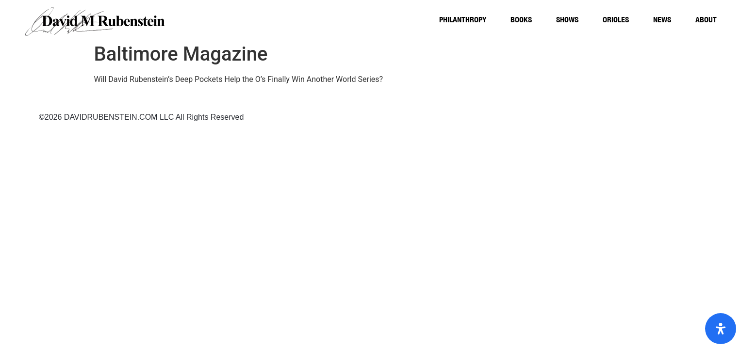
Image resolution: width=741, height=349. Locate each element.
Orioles (616, 19)
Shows (567, 19)
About (706, 19)
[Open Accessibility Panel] (720, 328)
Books (521, 19)
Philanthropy (462, 19)
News (662, 19)
